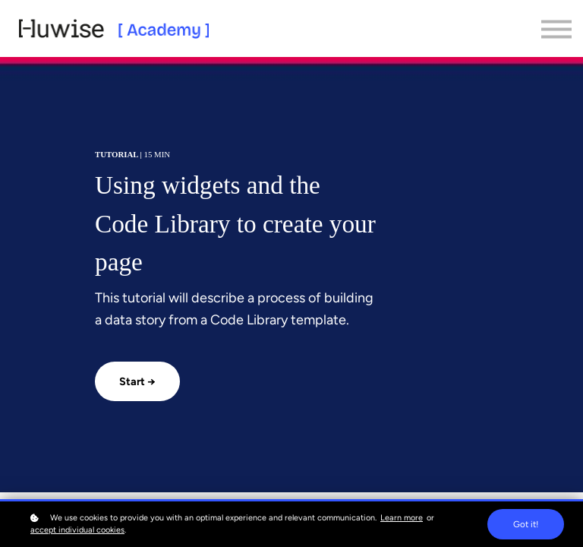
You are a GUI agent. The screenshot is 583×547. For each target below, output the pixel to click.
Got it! (525, 524)
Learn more (401, 518)
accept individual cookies (77, 530)
